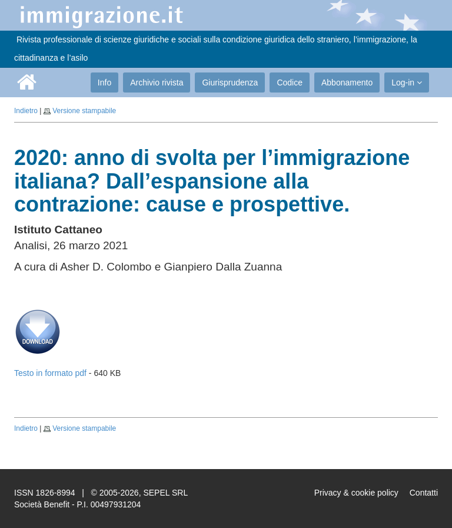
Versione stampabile (84, 111)
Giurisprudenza (230, 82)
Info (104, 82)
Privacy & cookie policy (356, 492)
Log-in (406, 82)
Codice (290, 82)
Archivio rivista (156, 82)
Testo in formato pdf (50, 373)
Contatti (424, 492)
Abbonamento (347, 82)
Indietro (26, 111)
